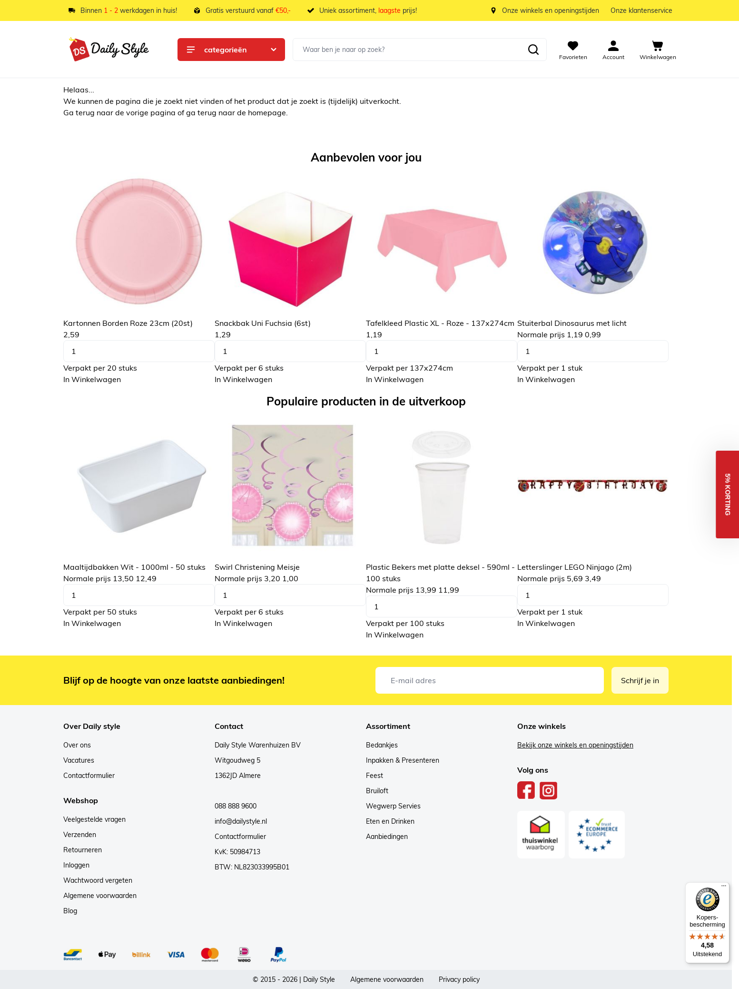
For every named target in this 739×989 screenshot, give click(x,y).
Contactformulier (89, 775)
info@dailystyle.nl (241, 821)
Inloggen (76, 865)
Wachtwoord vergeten (97, 880)
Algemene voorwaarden (100, 895)
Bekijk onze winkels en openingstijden (575, 745)
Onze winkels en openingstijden (550, 10)
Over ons (77, 745)
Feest (374, 775)
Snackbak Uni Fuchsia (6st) (263, 323)
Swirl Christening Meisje (257, 567)
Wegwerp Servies (393, 806)
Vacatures (78, 760)
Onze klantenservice (641, 10)
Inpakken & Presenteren (402, 760)
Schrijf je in (640, 680)
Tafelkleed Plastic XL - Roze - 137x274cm (440, 323)
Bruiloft (377, 791)
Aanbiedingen (387, 836)
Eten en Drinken (390, 821)
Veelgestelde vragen (94, 819)
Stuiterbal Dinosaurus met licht (572, 323)
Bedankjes (382, 745)
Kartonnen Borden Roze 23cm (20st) (128, 323)
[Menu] (723, 888)
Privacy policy (459, 979)
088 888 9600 (235, 806)
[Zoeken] (533, 49)
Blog (70, 911)
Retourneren (82, 850)
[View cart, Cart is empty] (658, 49)
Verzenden (79, 834)
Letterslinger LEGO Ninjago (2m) (574, 567)
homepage (267, 112)
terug (86, 112)
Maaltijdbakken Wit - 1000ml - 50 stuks (134, 567)
